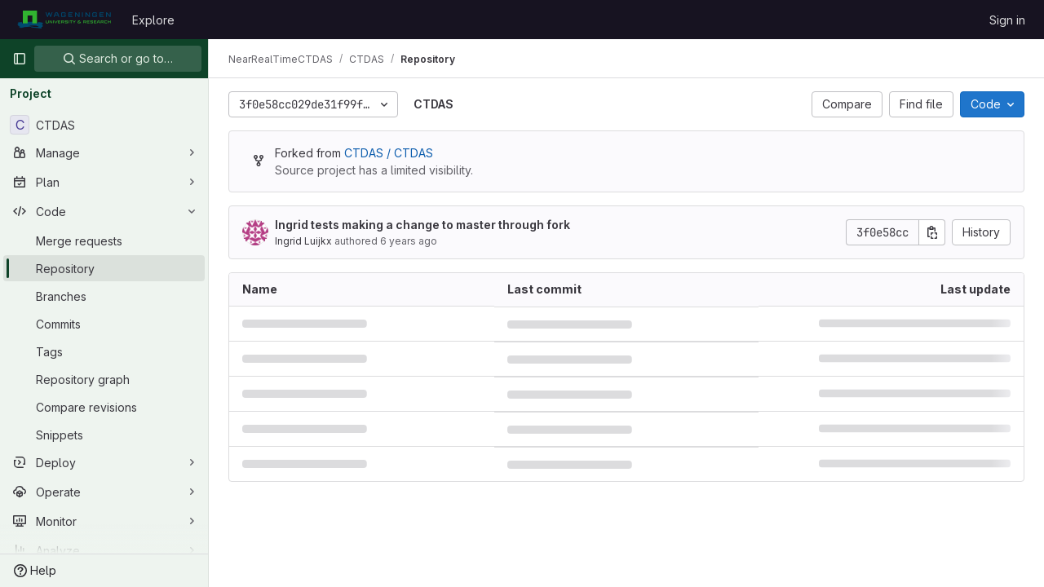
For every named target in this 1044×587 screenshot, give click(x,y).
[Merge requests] (104, 240)
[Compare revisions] (104, 407)
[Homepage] (64, 20)
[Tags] (104, 351)
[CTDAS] (104, 125)
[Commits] (104, 324)
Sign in (1007, 20)
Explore (153, 20)
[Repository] (104, 268)
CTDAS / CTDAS (388, 153)
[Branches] (104, 296)
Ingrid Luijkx (303, 241)
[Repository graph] (104, 379)
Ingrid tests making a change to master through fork (422, 225)
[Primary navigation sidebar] (20, 59)
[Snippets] (104, 434)
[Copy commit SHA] (932, 232)
